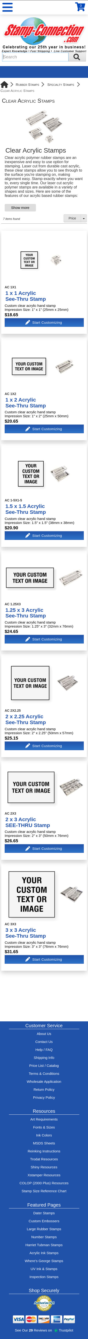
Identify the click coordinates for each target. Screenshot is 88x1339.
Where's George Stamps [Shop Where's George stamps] (44, 1261)
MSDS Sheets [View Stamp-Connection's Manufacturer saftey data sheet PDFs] (44, 1143)
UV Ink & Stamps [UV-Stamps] (44, 1269)
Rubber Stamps (27, 85)
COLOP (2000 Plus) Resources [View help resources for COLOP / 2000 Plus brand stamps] (44, 1183)
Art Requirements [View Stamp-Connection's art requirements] (44, 1119)
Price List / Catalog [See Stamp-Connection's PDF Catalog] (44, 1066)
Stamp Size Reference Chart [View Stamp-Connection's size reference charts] (44, 1191)
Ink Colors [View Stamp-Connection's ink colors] (44, 1135)
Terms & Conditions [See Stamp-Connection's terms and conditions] (44, 1074)
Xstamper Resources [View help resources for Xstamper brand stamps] (43, 1175)
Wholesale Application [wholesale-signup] (44, 1081)
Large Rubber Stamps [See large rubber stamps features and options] (44, 1229)
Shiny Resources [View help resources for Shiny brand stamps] (44, 1167)
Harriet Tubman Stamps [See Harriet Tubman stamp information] (43, 1245)
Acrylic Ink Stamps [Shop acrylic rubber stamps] (44, 1253)
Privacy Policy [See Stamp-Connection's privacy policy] (44, 1097)
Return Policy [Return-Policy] (44, 1089)
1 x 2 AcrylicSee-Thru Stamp (25, 403)
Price (72, 218)
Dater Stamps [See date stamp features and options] (44, 1213)
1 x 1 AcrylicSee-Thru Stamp (25, 296)
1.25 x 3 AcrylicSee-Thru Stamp (25, 613)
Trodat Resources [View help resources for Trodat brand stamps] (44, 1159)
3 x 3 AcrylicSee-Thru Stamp (25, 933)
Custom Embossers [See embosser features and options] (44, 1221)
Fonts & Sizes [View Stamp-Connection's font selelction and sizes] (44, 1127)
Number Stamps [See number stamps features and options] (44, 1237)
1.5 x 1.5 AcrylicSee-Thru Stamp (25, 509)
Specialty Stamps (60, 85)
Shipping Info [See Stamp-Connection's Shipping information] (44, 1058)
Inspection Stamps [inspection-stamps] (44, 1277)
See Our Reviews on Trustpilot (44, 1330)
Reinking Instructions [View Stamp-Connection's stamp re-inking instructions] (44, 1151)
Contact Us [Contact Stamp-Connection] (44, 1042)
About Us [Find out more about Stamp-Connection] (44, 1034)
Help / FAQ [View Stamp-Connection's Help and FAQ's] (44, 1050)
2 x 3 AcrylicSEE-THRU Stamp (27, 822)
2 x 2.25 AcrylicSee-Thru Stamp (25, 719)
